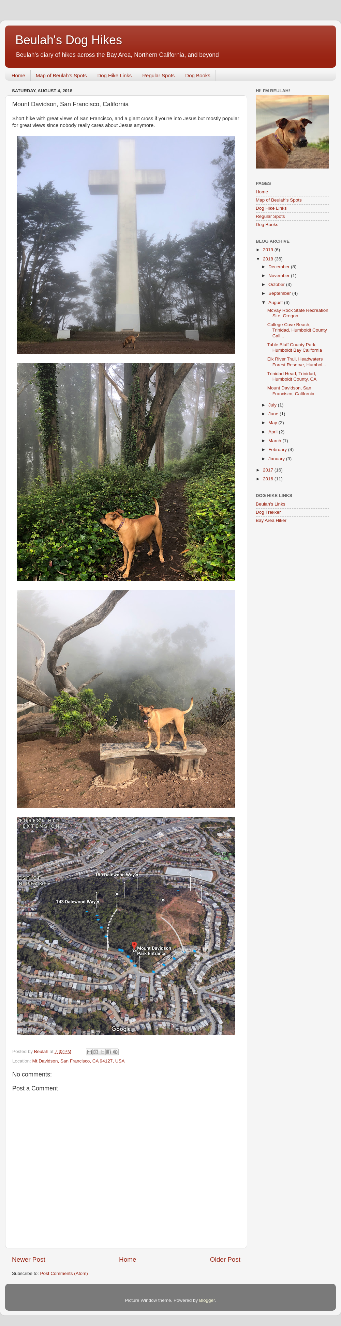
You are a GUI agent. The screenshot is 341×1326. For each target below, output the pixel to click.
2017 (269, 470)
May (273, 422)
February (278, 449)
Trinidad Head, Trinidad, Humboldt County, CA (292, 376)
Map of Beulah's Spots (61, 75)
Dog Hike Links (114, 75)
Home (18, 75)
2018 (269, 258)
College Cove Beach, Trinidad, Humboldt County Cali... (297, 330)
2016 (269, 478)
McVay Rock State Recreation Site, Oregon (297, 313)
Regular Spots (158, 75)
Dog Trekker (268, 512)
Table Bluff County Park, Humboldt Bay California (294, 347)
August (276, 302)
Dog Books (197, 75)
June (274, 413)
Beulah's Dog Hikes (68, 40)
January (277, 458)
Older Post (225, 1259)
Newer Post (28, 1259)
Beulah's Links (270, 504)
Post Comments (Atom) (64, 1273)
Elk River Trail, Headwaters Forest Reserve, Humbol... (296, 361)
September (280, 293)
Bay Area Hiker (271, 520)
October (277, 284)
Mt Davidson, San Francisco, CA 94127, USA (78, 1061)
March (275, 440)
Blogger (207, 1300)
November (279, 275)
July (273, 405)
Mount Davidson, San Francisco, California (290, 390)
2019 (269, 249)
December (279, 266)
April (273, 431)
